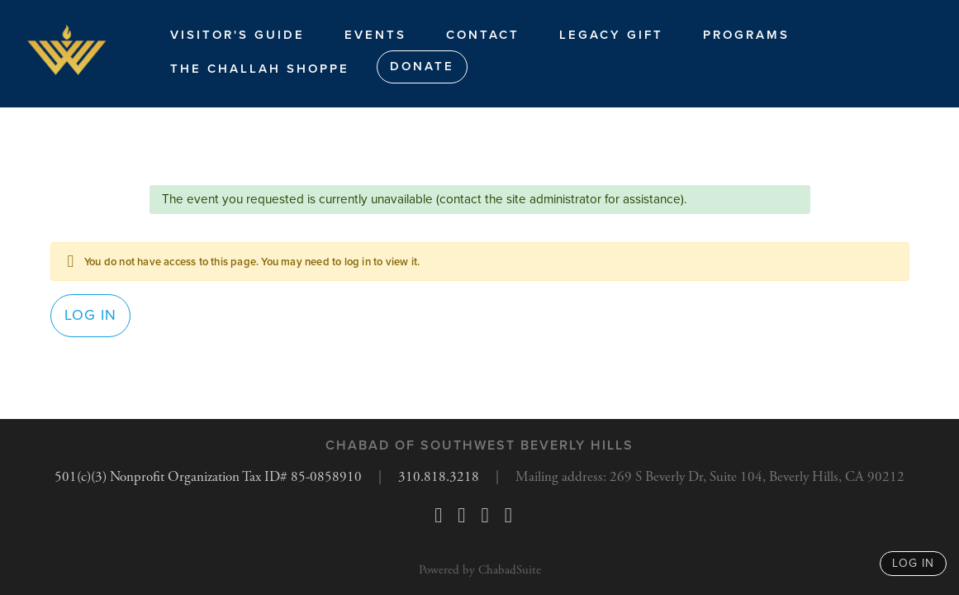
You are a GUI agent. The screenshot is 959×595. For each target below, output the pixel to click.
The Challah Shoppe (259, 68)
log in (913, 563)
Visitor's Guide (237, 34)
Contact (483, 34)
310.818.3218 (435, 477)
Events (375, 34)
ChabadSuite (509, 570)
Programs (746, 34)
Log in (90, 321)
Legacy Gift (611, 34)
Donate (422, 66)
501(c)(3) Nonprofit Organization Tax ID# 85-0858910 (195, 477)
